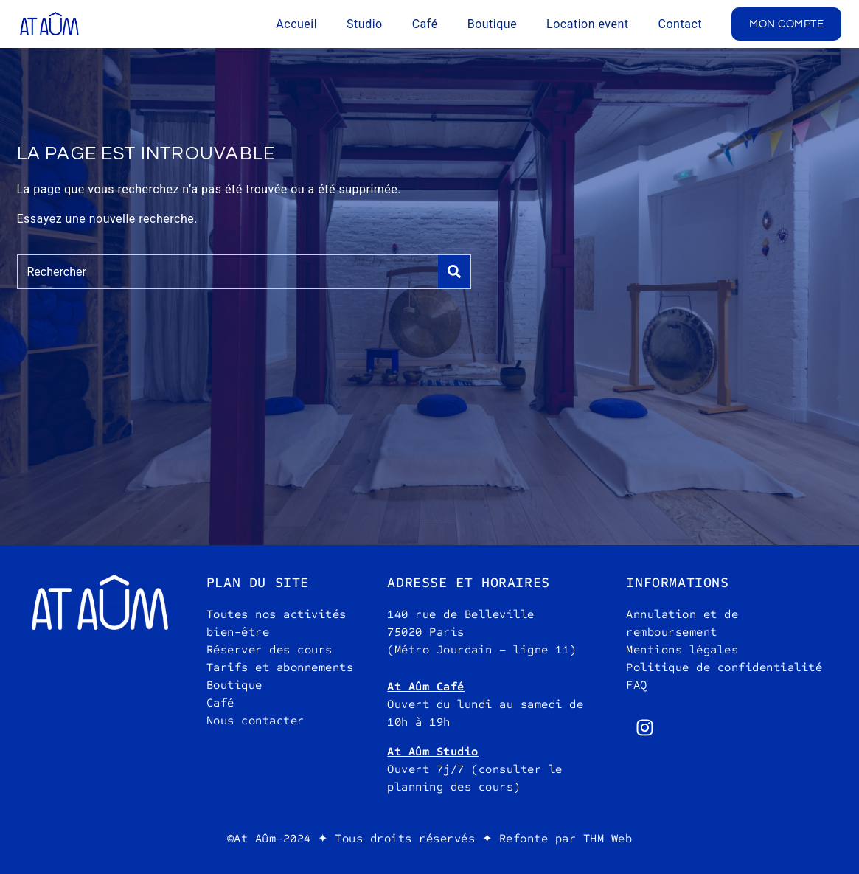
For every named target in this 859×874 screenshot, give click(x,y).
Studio (365, 24)
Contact (680, 24)
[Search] (454, 271)
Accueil (296, 24)
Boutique (492, 24)
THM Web (608, 838)
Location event (587, 24)
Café (425, 24)
